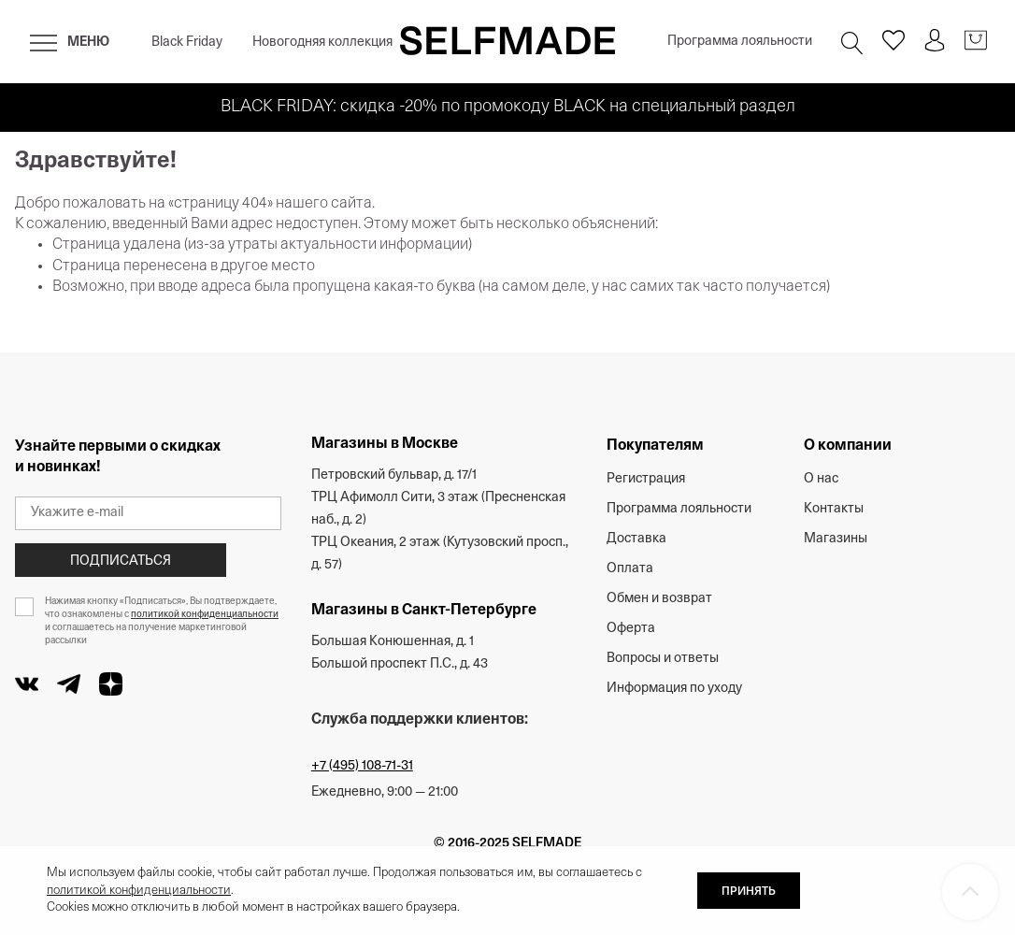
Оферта (631, 629)
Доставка (636, 539)
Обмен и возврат (659, 599)
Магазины (835, 539)
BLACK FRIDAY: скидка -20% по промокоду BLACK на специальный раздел (508, 107)
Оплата (630, 569)
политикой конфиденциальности (205, 615)
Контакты (834, 509)
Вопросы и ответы (663, 659)
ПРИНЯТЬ (749, 892)
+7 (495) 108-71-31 (362, 766)
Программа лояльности (739, 42)
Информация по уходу (674, 689)
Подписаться (120, 561)
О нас (821, 479)
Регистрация (646, 479)
